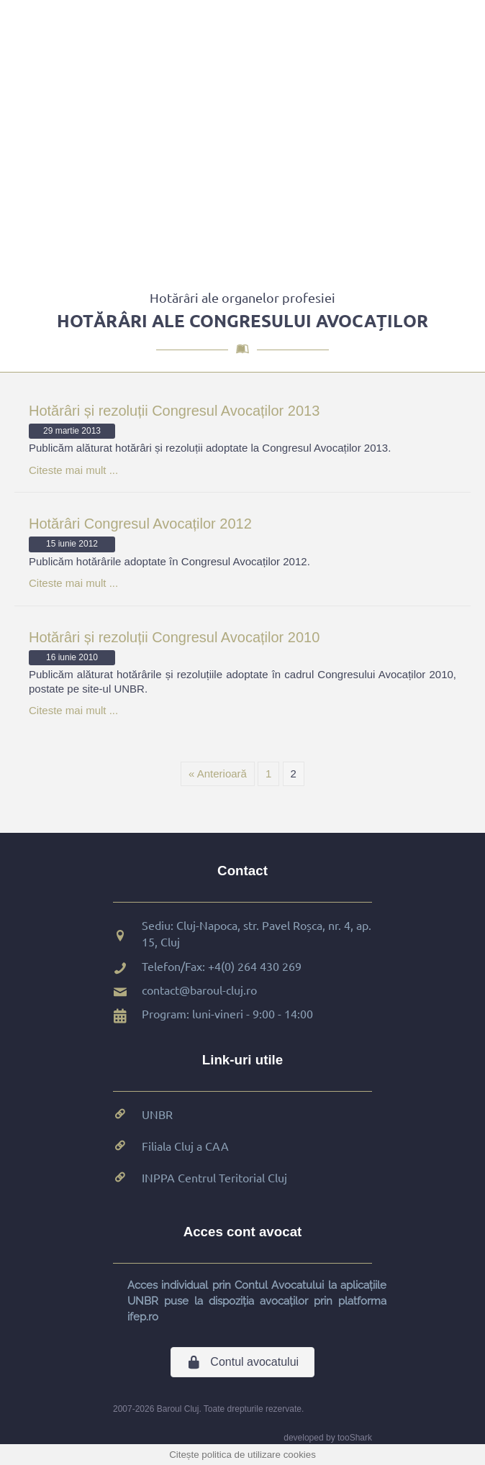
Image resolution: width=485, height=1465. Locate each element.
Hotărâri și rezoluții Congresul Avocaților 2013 (174, 411)
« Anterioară (218, 773)
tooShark (354, 1438)
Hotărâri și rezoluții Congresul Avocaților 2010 (174, 637)
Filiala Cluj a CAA (185, 1145)
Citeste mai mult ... (73, 470)
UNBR (157, 1114)
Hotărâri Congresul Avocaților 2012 (140, 523)
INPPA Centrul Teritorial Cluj (214, 1177)
